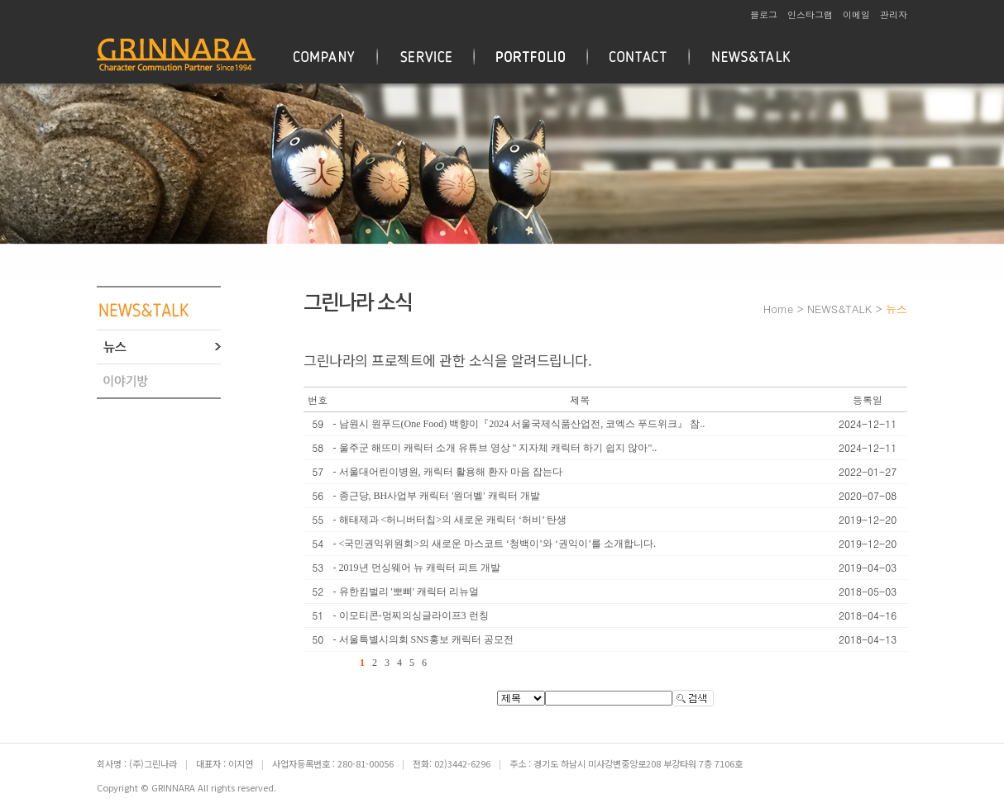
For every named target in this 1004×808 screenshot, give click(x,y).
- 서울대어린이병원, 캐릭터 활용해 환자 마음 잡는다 (447, 472)
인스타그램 (810, 14)
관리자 (893, 14)
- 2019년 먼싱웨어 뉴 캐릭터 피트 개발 (416, 567)
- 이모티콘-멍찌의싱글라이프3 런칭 (411, 615)
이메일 (856, 14)
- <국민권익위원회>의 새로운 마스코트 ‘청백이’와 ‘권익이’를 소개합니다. (495, 543)
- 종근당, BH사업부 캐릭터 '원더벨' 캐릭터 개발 (436, 495)
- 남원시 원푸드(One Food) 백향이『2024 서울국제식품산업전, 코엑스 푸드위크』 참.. (519, 424)
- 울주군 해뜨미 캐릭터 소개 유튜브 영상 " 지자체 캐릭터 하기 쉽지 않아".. (495, 448)
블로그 (763, 14)
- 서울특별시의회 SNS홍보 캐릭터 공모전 (423, 639)
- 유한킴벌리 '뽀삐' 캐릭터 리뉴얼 (406, 591)
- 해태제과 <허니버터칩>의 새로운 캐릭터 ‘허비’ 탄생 (450, 519)
